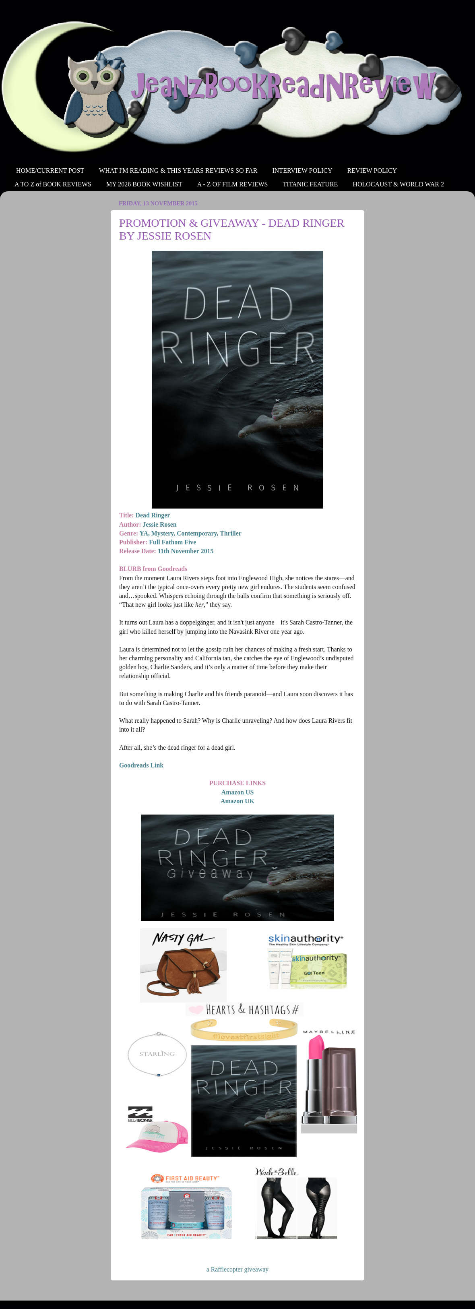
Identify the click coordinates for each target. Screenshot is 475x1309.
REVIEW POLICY (372, 170)
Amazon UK (237, 801)
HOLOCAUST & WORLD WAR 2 (398, 184)
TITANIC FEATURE (310, 184)
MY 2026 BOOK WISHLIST (144, 184)
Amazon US (237, 792)
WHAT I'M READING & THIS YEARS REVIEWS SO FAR (178, 170)
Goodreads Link (141, 765)
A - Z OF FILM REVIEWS (232, 184)
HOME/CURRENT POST (50, 170)
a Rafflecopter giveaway (237, 1269)
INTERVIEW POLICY (302, 170)
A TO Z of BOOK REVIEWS (52, 184)
